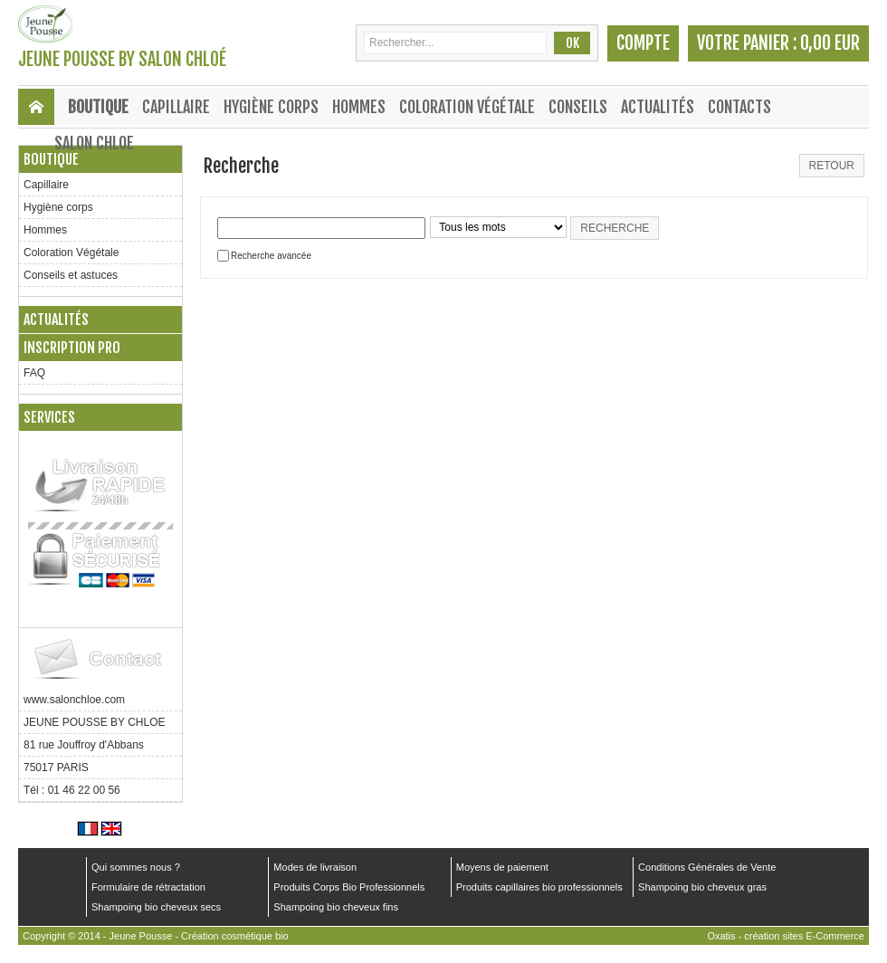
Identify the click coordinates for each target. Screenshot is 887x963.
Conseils (577, 107)
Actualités (657, 107)
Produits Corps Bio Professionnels (348, 887)
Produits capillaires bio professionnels (539, 887)
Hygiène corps (271, 107)
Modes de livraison (315, 867)
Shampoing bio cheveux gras (702, 887)
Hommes (359, 107)
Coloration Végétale (467, 107)
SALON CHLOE (94, 143)
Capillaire (176, 107)
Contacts (739, 107)
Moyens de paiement (502, 867)
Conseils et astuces (71, 275)
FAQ (34, 373)
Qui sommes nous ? (135, 867)
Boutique (98, 107)
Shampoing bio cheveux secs (156, 906)
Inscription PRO (72, 347)
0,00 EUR (830, 43)
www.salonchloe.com (74, 699)
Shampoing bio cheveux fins (335, 906)
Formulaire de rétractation (148, 887)
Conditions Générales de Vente (707, 867)
